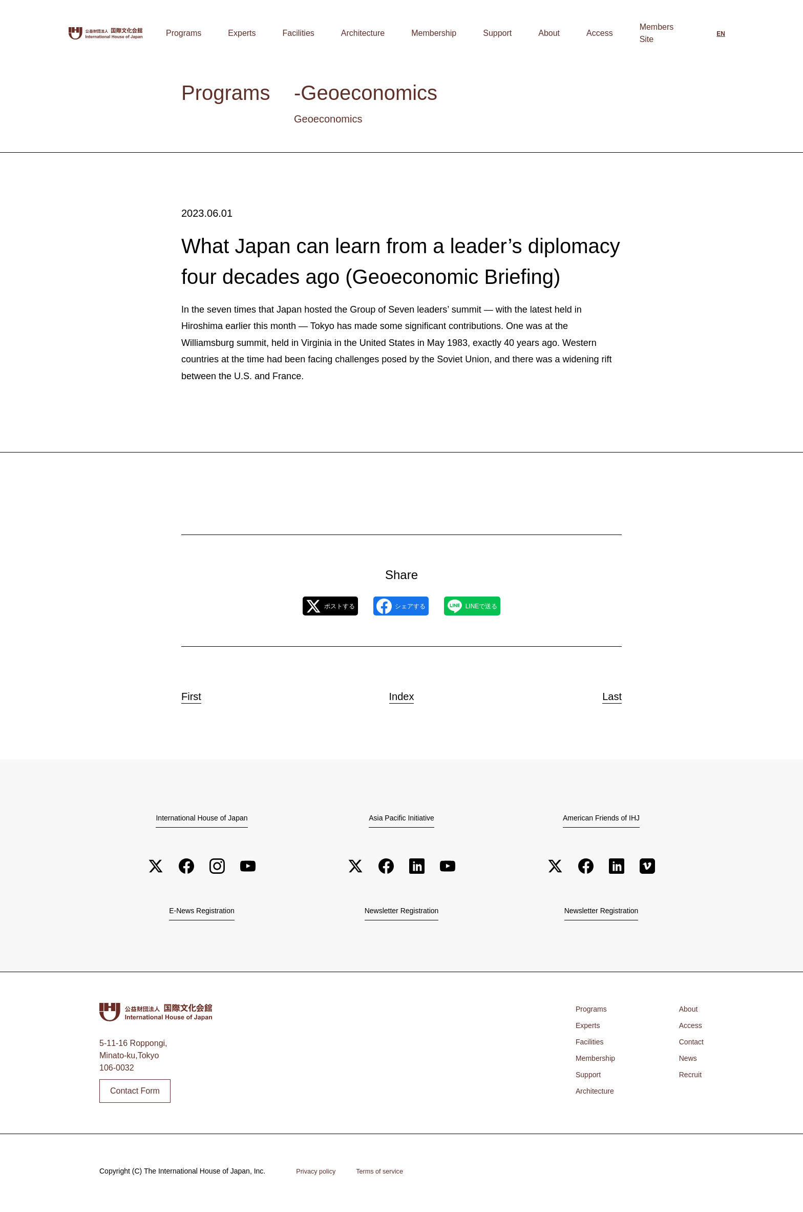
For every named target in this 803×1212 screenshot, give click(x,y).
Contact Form (135, 1094)
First (201, 694)
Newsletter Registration (401, 914)
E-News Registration (201, 914)
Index (401, 694)
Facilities (389, 33)
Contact (689, 1046)
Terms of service (388, 1175)
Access (608, 33)
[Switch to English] (720, 34)
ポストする (308, 606)
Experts (348, 33)
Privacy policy (318, 1175)
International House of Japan (202, 819)
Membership (491, 33)
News (685, 1062)
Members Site (656, 33)
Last (602, 694)
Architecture (436, 33)
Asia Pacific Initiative (401, 819)
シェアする (400, 606)
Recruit (688, 1079)
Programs (306, 33)
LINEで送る (493, 606)
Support (538, 33)
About (573, 33)
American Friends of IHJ (601, 819)
